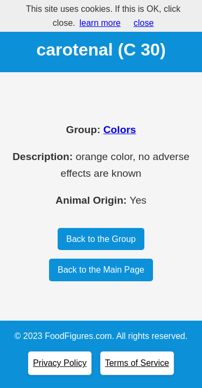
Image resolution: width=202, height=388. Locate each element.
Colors (119, 129)
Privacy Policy (60, 363)
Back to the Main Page (101, 269)
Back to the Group (101, 239)
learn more (99, 22)
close (144, 22)
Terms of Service (137, 363)
